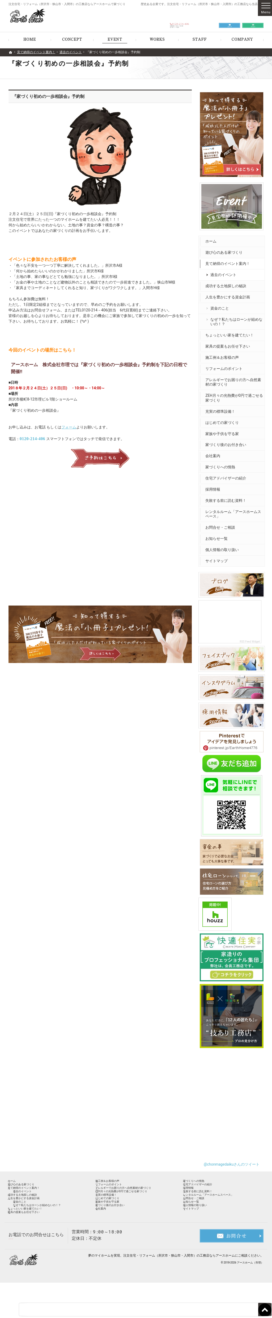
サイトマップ (218, 558)
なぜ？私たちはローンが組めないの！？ (236, 319)
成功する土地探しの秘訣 (227, 283)
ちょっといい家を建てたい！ (231, 333)
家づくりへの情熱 (221, 464)
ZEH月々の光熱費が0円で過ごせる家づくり (233, 395)
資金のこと (221, 306)
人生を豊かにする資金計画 (229, 295)
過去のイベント (225, 272)
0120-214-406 (32, 438)
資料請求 (253, 19)
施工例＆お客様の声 (223, 355)
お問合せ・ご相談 (221, 525)
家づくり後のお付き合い (227, 442)
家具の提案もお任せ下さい (229, 344)
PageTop (260, 1285)
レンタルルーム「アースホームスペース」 (233, 511)
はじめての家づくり (223, 420)
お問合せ (229, 19)
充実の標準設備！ (221, 409)
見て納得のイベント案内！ (229, 261)
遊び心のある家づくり (225, 250)
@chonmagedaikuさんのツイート (232, 1158)
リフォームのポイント (225, 366)
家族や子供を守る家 (223, 431)
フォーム (68, 427)
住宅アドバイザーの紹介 (227, 476)
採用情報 (214, 487)
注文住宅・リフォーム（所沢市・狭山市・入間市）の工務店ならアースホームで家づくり (66, 4)
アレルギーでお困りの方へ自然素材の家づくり (233, 379)
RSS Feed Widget (251, 638)
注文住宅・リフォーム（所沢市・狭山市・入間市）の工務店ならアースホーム (179, 1291)
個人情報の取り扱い (223, 547)
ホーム (212, 239)
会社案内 (214, 453)
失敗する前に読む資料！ (227, 498)
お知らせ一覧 (218, 536)
